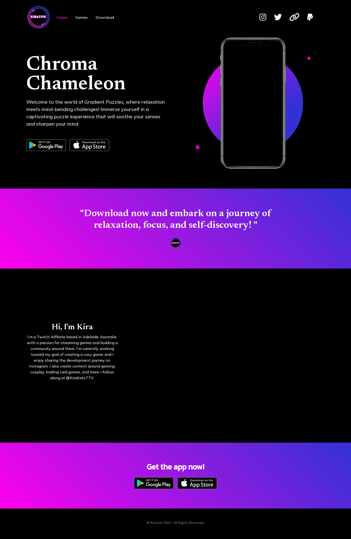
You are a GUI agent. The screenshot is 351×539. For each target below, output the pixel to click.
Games (81, 17)
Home (62, 17)
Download (105, 17)
